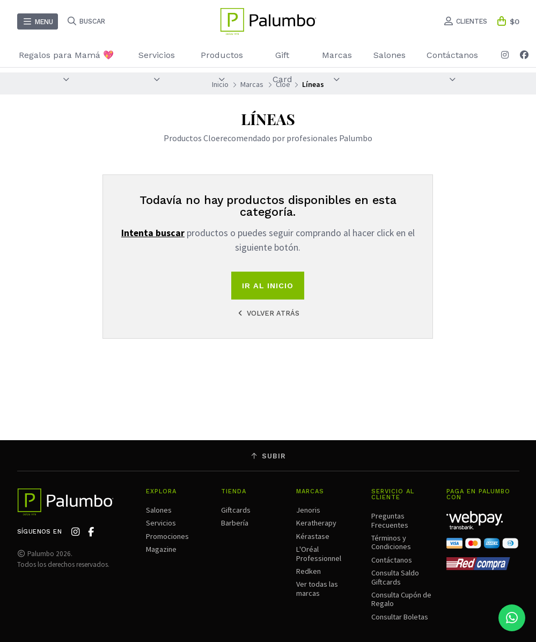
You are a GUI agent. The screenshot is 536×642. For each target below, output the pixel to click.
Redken (308, 571)
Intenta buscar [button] (153, 233)
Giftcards (236, 510)
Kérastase (312, 536)
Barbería (234, 523)
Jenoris (308, 510)
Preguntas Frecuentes (389, 520)
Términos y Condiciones (391, 542)
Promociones (167, 536)
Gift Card (282, 67)
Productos (222, 66)
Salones (389, 55)
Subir (268, 456)
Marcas (337, 66)
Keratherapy (316, 523)
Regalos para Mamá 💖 (66, 66)
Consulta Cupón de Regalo (401, 599)
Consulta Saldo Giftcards (395, 577)
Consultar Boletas (399, 617)
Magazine (161, 549)
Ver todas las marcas (317, 588)
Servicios (156, 66)
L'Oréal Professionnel (318, 553)
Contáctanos (452, 66)
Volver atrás (267, 313)
